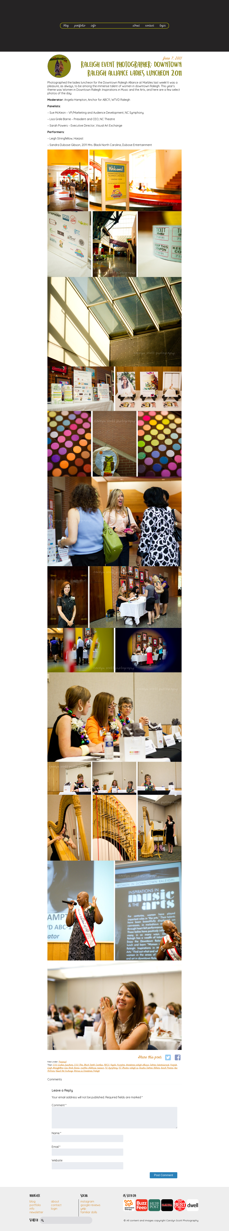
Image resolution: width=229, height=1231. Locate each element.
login (163, 25)
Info (32, 1208)
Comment (59, 1105)
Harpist (173, 1065)
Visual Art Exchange (64, 1071)
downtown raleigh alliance (137, 1065)
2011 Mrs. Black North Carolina (88, 1065)
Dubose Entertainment (159, 1065)
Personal (62, 1062)
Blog (32, 1201)
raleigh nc (134, 1068)
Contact (56, 1205)
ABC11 (106, 1065)
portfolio (79, 25)
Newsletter (36, 1212)
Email (56, 1147)
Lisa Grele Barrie (72, 1068)
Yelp (83, 1208)
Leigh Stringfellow (55, 1068)
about (136, 25)
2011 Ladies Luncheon (63, 1065)
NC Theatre (124, 1068)
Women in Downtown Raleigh (87, 1071)
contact (149, 25)
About (55, 1201)
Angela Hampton (117, 1065)
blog (66, 25)
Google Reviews (90, 1205)
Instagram (87, 1201)
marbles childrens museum (92, 1068)
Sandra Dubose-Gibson (149, 1068)
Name (56, 1133)
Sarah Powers (167, 1068)
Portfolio (35, 1205)
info (93, 25)
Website (57, 1160)
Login (54, 1208)
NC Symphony (111, 1068)
